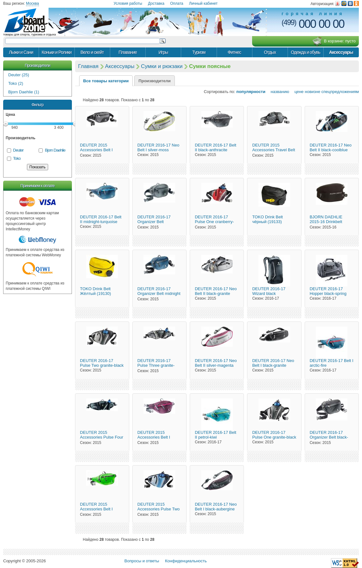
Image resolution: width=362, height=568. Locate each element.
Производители (37, 65)
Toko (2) (15, 83)
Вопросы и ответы (141, 561)
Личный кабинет (203, 3)
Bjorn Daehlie (55, 150)
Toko (16, 158)
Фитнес (234, 52)
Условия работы (128, 3)
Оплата (176, 3)
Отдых (270, 52)
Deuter (18, 150)
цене (297, 91)
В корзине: (334, 41)
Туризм (198, 52)
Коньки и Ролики (56, 52)
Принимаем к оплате (37, 185)
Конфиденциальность (186, 561)
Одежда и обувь (305, 52)
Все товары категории (106, 80)
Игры (163, 52)
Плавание (127, 52)
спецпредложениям (340, 91)
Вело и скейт (92, 52)
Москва (32, 3)
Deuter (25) (18, 74)
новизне (312, 91)
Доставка (156, 3)
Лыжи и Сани (21, 52)
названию (278, 91)
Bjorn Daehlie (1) (23, 92)
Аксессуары (341, 52)
